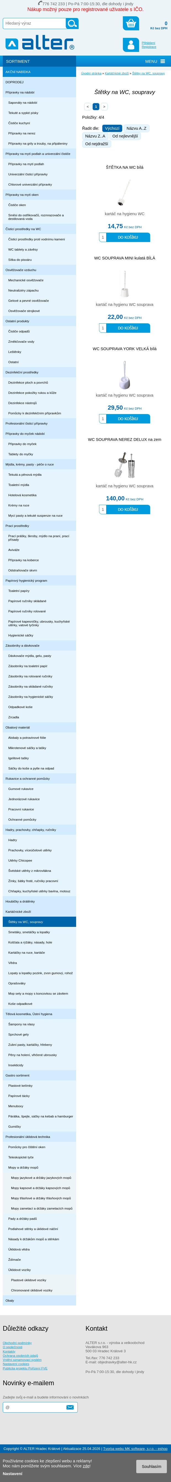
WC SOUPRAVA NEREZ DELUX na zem (124, 439)
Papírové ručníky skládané (27, 601)
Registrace (149, 46)
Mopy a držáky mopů (23, 1167)
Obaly (10, 1300)
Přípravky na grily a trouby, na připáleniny (38, 143)
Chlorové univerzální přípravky (30, 184)
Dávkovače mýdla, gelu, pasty (29, 655)
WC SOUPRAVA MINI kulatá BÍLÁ (124, 258)
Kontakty (9, 1351)
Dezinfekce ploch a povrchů (28, 382)
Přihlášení (148, 43)
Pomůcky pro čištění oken (26, 1147)
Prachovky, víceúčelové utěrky (30, 850)
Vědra (12, 962)
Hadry (12, 840)
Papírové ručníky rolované (27, 611)
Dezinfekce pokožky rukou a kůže (32, 392)
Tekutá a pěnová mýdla (25, 474)
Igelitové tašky (18, 758)
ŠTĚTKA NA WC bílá (124, 167)
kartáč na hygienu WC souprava (125, 304)
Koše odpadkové (20, 1003)
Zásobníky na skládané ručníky (30, 686)
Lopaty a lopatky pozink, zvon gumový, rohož (40, 973)
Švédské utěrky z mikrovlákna (29, 870)
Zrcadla (13, 717)
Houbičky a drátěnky (20, 901)
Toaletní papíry (19, 590)
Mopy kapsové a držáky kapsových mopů (40, 1188)
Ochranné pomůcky (22, 819)
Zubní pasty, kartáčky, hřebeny (30, 1044)
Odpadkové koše (20, 707)
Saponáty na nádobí (22, 102)
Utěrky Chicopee (20, 860)
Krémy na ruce (18, 505)
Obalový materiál (18, 727)
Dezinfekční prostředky (22, 372)
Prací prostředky (17, 525)
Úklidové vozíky (19, 1270)
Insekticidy (15, 1065)
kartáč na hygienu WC (125, 214)
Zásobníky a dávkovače (22, 645)
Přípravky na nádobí (20, 92)
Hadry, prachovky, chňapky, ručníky (31, 829)
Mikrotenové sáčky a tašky (27, 748)
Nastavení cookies (16, 1364)
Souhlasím (151, 1466)
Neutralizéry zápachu (23, 290)
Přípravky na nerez (21, 133)
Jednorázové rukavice (24, 799)
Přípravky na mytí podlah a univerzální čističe (38, 153)
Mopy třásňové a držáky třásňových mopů (41, 1198)
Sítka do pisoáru (20, 259)
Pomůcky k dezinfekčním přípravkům (34, 413)
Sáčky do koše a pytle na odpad (31, 768)
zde (86, 1465)
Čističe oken (17, 205)
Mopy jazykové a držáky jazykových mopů (41, 1177)
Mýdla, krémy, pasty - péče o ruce (30, 464)
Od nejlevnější (125, 136)
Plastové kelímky (20, 1085)
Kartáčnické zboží (18, 911)
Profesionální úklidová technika (28, 1136)
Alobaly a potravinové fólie (27, 737)
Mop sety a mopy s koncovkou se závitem (38, 993)
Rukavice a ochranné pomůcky (28, 778)
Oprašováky (17, 983)
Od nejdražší (96, 144)
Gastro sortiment (18, 1075)
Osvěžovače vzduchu (21, 270)
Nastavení (12, 1473)
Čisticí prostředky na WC (23, 229)
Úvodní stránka (91, 73)
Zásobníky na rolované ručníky (30, 676)
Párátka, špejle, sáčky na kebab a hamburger (40, 1116)
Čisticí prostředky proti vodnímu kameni (36, 239)
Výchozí (112, 128)
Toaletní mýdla (18, 485)
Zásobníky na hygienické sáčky (30, 696)
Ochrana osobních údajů (20, 1355)
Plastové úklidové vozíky (28, 1280)
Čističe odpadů (19, 331)
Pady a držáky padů (22, 1218)
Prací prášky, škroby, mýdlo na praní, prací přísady (38, 537)
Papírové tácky (19, 1096)
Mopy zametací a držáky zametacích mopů (42, 1208)
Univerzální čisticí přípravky (28, 174)
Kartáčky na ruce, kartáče (26, 952)
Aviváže (14, 550)
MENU (151, 61)
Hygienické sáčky (20, 635)
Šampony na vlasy (21, 1024)
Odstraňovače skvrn (22, 570)
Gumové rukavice (20, 789)
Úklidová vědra (19, 1249)
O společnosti (12, 1347)
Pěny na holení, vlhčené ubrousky (32, 1055)
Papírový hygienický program (26, 580)
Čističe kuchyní (19, 123)
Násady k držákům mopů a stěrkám (33, 1239)
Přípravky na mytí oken (22, 194)
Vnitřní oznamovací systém (22, 1359)
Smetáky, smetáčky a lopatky (29, 932)
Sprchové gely (18, 1034)
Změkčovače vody (21, 341)
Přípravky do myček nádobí (25, 433)
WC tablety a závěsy (23, 249)
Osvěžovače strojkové (24, 311)
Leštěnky (14, 351)
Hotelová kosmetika (22, 495)
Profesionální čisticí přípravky (26, 423)
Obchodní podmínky (17, 1343)
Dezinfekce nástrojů (22, 403)
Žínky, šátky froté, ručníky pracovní (33, 881)
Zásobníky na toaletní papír (27, 666)
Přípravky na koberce (23, 560)
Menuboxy (15, 1106)
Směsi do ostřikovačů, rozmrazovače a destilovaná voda (36, 216)
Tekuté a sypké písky (23, 113)
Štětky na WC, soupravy (25, 922)
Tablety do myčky (20, 454)
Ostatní (13, 362)
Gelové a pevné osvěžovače (28, 300)
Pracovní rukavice (21, 809)
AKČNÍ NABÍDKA (18, 72)
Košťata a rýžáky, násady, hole (30, 942)
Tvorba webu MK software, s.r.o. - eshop (135, 1449)
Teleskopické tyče (21, 1157)
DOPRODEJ (14, 82)
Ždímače (14, 1259)
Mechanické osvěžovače (26, 280)
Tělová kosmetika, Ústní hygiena (29, 1014)
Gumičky (14, 1126)
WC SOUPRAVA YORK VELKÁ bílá (124, 349)
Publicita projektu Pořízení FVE (25, 1368)
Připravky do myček (22, 444)
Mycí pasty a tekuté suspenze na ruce (35, 515)
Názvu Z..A (95, 136)
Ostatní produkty (17, 321)
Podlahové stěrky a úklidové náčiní (33, 1229)
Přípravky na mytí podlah (26, 164)
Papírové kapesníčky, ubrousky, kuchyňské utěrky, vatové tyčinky (39, 623)
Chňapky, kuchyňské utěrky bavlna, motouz (39, 891)
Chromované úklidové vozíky (31, 1290)
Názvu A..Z (136, 128)
